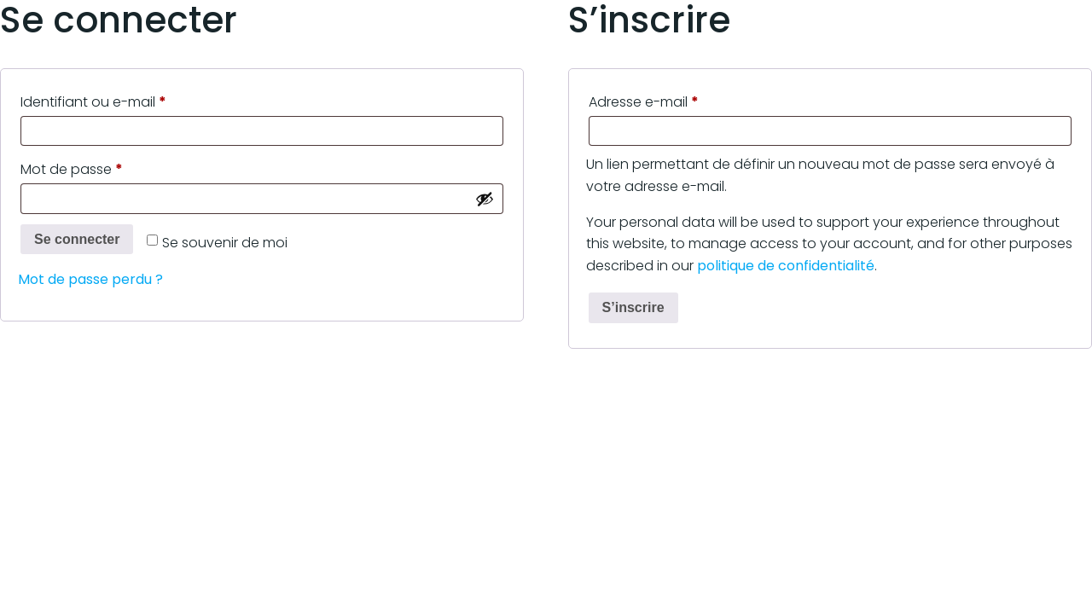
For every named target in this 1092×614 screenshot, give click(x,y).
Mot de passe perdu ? (90, 279)
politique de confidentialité (785, 265)
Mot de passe (108, 167)
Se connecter (76, 239)
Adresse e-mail (680, 100)
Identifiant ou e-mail (130, 100)
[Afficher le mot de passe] (484, 198)
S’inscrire (633, 307)
